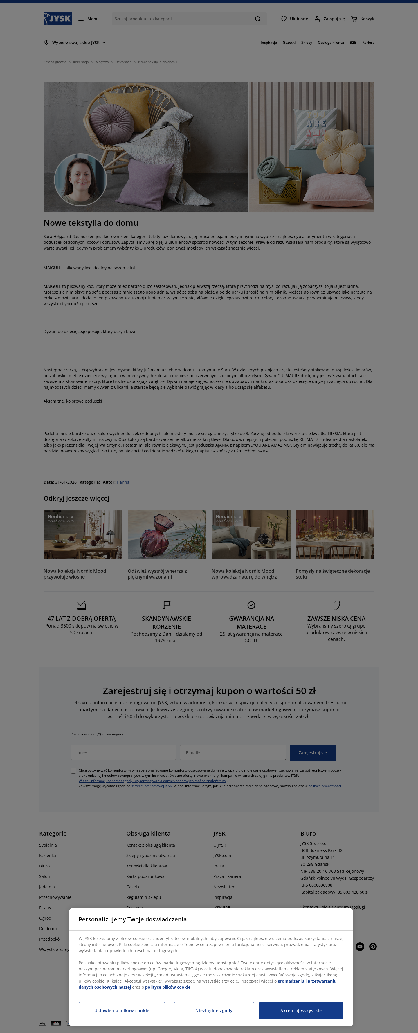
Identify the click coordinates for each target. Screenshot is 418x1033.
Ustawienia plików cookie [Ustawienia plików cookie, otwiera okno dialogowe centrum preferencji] (121, 1010)
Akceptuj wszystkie (301, 1010)
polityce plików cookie (167, 987)
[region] (211, 967)
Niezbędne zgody (214, 1010)
